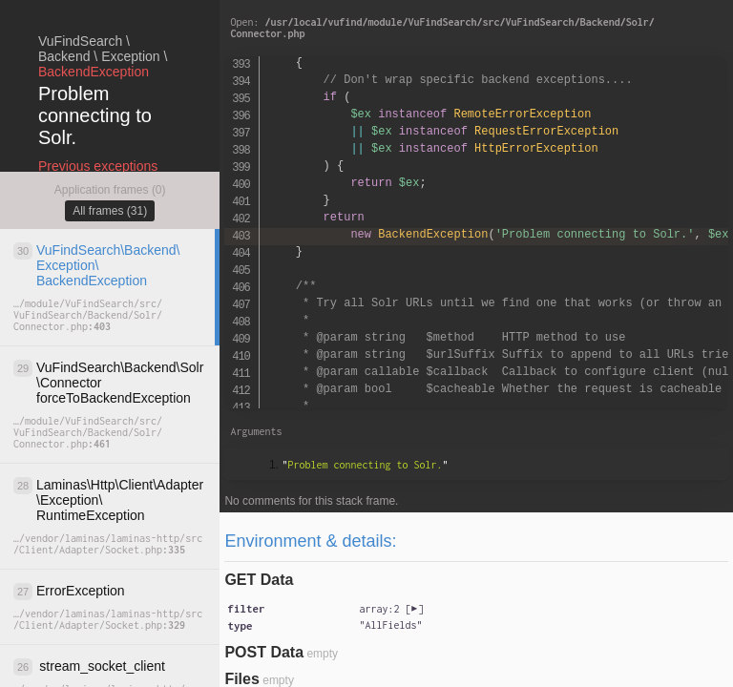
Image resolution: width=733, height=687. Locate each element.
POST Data (264, 652)
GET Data (258, 580)
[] (391, 608)
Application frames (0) (110, 190)
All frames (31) (110, 211)
